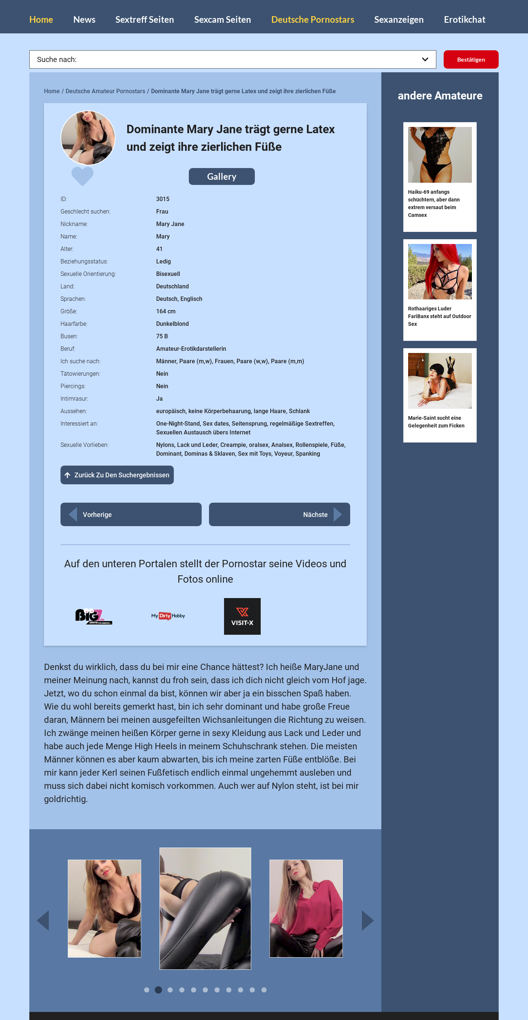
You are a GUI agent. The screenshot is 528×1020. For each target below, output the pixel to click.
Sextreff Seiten (144, 19)
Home (41, 19)
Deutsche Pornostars (312, 19)
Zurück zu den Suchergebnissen (117, 475)
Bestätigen (471, 59)
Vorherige (97, 514)
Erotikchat (464, 19)
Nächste (315, 514)
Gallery (221, 176)
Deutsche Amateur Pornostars (105, 91)
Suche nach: (233, 59)
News (84, 19)
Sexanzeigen (399, 19)
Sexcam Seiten (222, 19)
